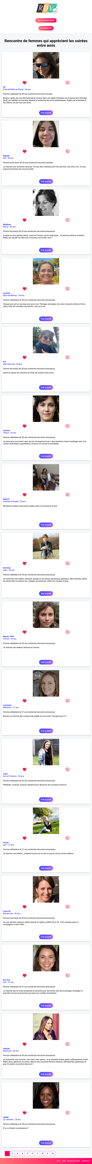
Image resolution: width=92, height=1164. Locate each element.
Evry (5, 982)
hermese (6, 568)
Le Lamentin (8, 1119)
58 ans (19, 364)
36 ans (21, 776)
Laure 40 (6, 911)
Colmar (6, 639)
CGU (64, 1161)
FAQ (58, 1161)
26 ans (13, 639)
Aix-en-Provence (10, 776)
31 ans (16, 707)
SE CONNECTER (46, 28)
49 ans (28, 89)
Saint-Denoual (9, 364)
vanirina (6, 430)
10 (52, 1153)
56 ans (23, 501)
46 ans (17, 913)
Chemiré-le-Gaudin (11, 501)
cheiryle (6, 1048)
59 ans (21, 295)
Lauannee (7, 705)
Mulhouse (7, 1051)
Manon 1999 (8, 636)
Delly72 (6, 499)
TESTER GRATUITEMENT (46, 20)
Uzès (5, 570)
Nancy (5, 227)
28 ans (18, 1119)
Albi (4, 158)
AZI (4, 362)
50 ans (11, 158)
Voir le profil (46, 113)
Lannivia (6, 293)
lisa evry (6, 980)
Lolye (5, 774)
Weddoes (7, 224)
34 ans (16, 1051)
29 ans (13, 433)
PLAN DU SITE (74, 1161)
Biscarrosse (8, 913)
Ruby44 (6, 156)
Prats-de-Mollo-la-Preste (13, 89)
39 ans (11, 570)
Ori (4, 87)
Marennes (7, 707)
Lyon (5, 845)
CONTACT (86, 1161)
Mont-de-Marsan (10, 295)
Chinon (6, 433)
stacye (6, 842)
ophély (6, 1117)
